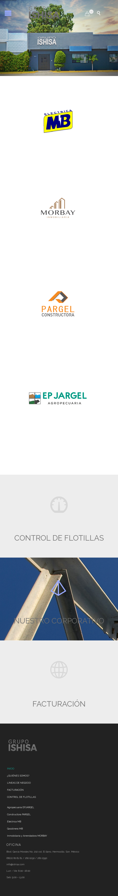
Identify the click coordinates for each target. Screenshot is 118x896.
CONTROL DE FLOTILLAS (21, 797)
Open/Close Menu (8, 13)
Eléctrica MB (14, 821)
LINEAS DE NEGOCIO (19, 782)
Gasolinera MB (15, 828)
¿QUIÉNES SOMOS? (18, 775)
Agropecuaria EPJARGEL (20, 807)
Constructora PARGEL (19, 814)
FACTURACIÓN (15, 790)
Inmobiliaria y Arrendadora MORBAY (27, 835)
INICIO (10, 768)
